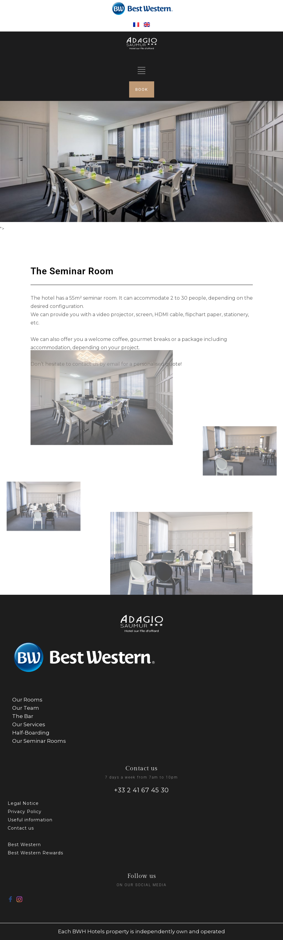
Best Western (24, 844)
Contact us (21, 828)
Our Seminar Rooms (39, 741)
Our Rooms (27, 700)
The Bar (22, 716)
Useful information (30, 820)
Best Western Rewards (35, 853)
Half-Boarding (30, 733)
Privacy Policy (25, 811)
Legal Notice (23, 803)
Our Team (25, 708)
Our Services (28, 724)
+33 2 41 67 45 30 (141, 790)
